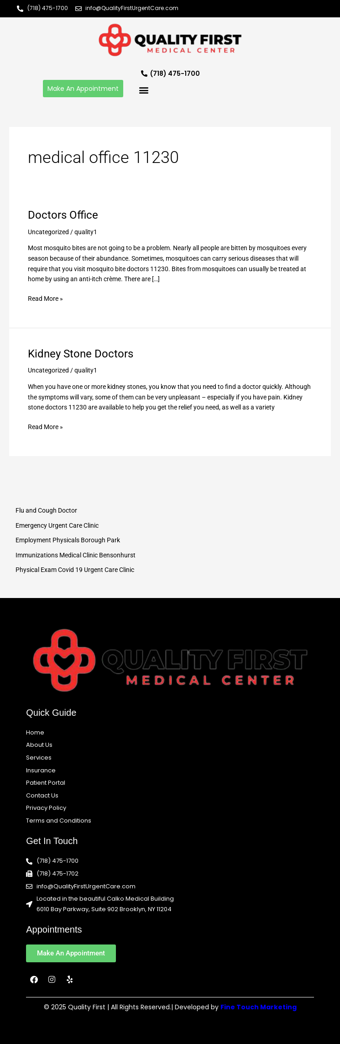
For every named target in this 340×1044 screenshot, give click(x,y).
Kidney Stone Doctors (80, 353)
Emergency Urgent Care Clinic (57, 525)
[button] (143, 89)
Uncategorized (48, 232)
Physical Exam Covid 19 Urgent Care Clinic (75, 569)
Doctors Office (63, 215)
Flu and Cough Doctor (46, 510)
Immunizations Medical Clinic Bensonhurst (76, 555)
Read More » (45, 298)
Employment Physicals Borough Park (68, 540)
